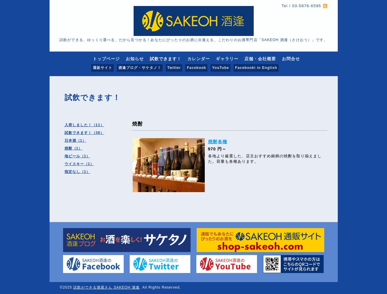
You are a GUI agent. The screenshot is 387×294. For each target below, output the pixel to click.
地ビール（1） (77, 156)
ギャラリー (227, 58)
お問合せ (291, 58)
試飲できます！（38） (84, 133)
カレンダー (198, 58)
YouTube (220, 68)
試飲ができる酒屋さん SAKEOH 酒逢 (106, 287)
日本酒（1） (75, 140)
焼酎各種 (217, 141)
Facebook (196, 68)
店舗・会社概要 (260, 58)
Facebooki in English (256, 68)
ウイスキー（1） (79, 164)
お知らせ (135, 58)
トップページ (106, 58)
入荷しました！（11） (84, 125)
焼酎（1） (74, 148)
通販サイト (102, 68)
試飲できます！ (165, 58)
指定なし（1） (77, 172)
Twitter (174, 68)
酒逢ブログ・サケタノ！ (139, 68)
